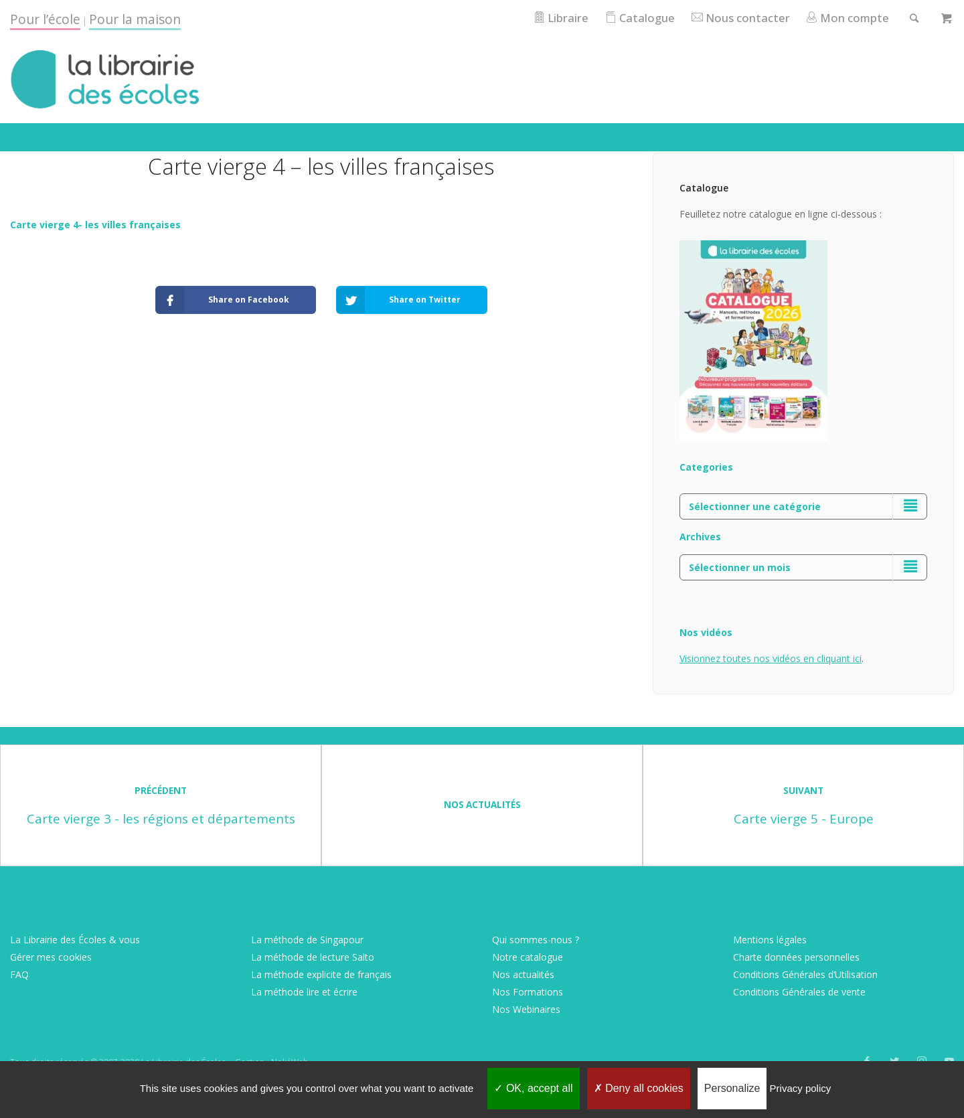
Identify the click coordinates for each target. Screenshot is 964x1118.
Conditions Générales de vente (799, 991)
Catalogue (639, 17)
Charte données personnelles (796, 957)
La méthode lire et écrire (304, 991)
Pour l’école (45, 19)
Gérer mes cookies (51, 957)
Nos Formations (527, 991)
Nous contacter (740, 17)
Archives (700, 536)
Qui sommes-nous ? (535, 939)
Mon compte (847, 17)
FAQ (19, 974)
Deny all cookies (639, 1088)
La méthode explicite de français (321, 974)
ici (857, 658)
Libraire (560, 17)
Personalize (732, 1088)
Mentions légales (770, 939)
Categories (706, 467)
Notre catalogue (527, 957)
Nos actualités (523, 974)
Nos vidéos (705, 632)
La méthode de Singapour (307, 939)
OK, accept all (533, 1088)
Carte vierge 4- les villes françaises (95, 224)
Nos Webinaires (526, 1009)
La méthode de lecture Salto (312, 957)
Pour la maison (135, 19)
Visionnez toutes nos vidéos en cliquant (766, 658)
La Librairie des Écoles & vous (75, 939)
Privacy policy (800, 1088)
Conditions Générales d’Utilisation (805, 974)
